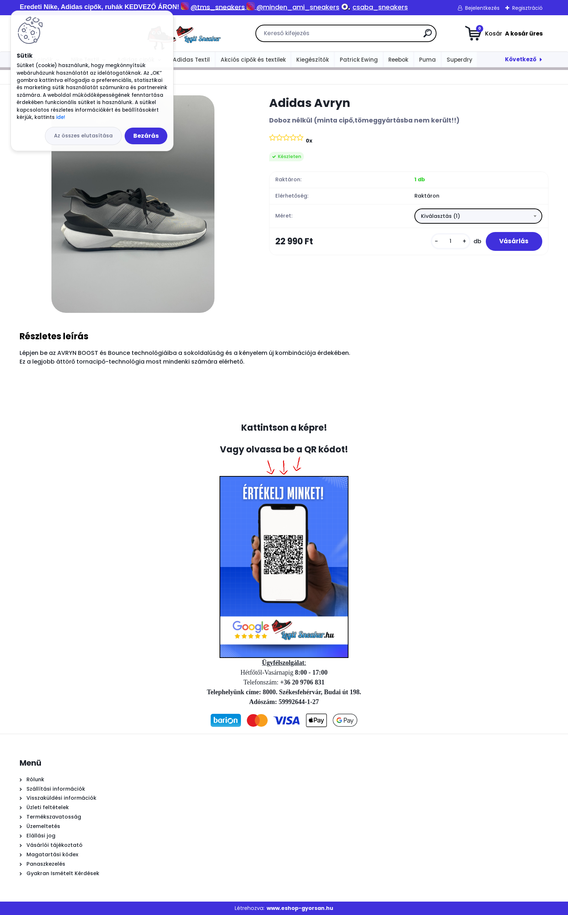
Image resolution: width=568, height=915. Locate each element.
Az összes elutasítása (83, 135)
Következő (520, 59)
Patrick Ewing (359, 59)
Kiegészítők (312, 59)
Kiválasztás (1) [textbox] (440, 216)
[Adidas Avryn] (132, 204)
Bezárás (146, 136)
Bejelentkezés (482, 8)
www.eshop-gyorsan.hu (300, 908)
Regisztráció (527, 8)
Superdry (459, 59)
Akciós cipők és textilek (253, 59)
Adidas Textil (191, 59)
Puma (427, 59)
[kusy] (448, 242)
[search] (365, 36)
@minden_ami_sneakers (297, 7)
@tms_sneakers (218, 7)
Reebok (398, 59)
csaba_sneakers (380, 7)
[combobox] (478, 216)
